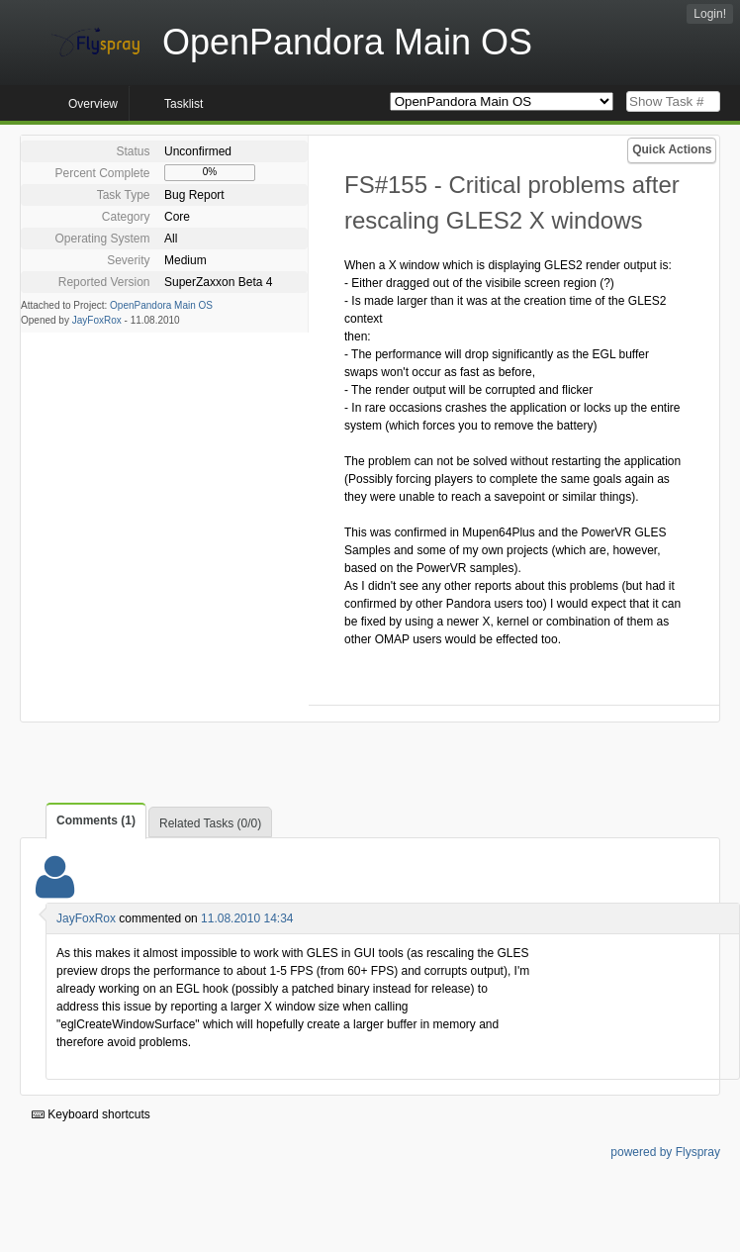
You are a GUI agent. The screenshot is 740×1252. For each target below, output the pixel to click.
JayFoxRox (97, 320)
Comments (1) (96, 820)
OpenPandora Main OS (161, 305)
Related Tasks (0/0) (210, 823)
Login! (710, 14)
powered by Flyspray (665, 1152)
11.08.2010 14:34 (247, 918)
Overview (93, 104)
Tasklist (183, 104)
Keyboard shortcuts (91, 1114)
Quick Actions (671, 149)
